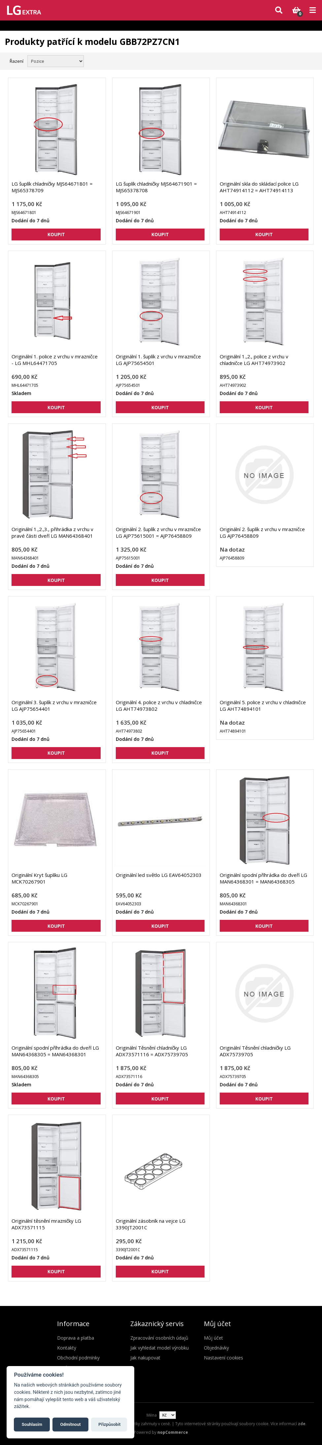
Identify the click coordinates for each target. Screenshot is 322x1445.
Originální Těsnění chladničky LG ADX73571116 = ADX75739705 (152, 1051)
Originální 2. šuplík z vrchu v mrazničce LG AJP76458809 (262, 532)
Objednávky (216, 1348)
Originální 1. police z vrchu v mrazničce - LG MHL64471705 (55, 359)
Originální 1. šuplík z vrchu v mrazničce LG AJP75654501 (158, 359)
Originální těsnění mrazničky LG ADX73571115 (46, 1224)
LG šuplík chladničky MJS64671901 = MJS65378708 (156, 187)
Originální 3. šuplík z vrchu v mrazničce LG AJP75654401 (54, 705)
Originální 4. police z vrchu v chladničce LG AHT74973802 (159, 705)
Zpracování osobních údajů (159, 1338)
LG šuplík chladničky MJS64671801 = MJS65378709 (52, 187)
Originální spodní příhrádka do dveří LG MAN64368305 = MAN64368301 (55, 1051)
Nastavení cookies (223, 1358)
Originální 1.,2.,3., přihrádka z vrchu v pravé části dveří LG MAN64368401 (52, 532)
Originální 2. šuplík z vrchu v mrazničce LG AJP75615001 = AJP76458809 (158, 532)
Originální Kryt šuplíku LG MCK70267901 (39, 878)
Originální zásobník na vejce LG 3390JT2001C (150, 1224)
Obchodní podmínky (78, 1358)
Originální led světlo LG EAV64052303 (159, 875)
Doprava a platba (75, 1338)
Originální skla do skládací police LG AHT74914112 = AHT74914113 (259, 187)
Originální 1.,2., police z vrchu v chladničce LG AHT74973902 (254, 359)
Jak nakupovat (145, 1358)
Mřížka (298, 60)
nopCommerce (172, 1432)
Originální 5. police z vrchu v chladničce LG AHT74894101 (263, 705)
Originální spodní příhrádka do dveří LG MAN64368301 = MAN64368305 (263, 878)
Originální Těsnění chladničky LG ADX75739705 (255, 1051)
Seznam (310, 60)
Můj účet (213, 1338)
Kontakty (66, 1348)
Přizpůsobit (109, 1424)
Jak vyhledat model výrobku (159, 1348)
